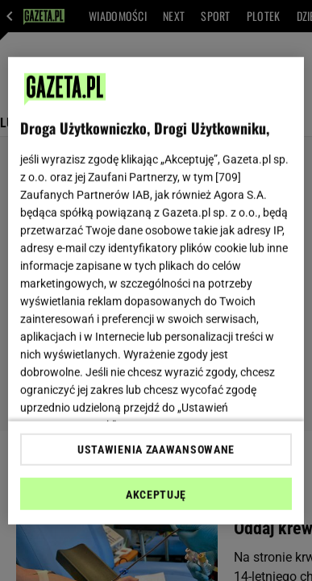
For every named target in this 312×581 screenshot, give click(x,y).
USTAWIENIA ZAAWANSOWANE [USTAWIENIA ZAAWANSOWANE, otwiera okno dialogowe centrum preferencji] (156, 449)
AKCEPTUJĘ (156, 494)
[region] (156, 290)
